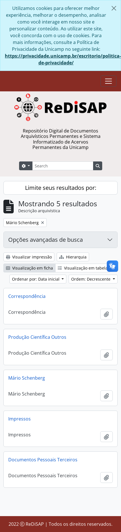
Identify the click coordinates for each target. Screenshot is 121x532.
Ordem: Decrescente (91, 279)
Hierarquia (73, 257)
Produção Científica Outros (37, 337)
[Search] (62, 165)
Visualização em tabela (83, 268)
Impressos (19, 419)
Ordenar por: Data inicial (36, 279)
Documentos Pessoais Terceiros (42, 460)
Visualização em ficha (29, 268)
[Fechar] (114, 8)
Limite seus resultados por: (60, 188)
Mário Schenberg (26, 378)
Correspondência (27, 296)
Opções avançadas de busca (45, 239)
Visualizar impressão (29, 257)
